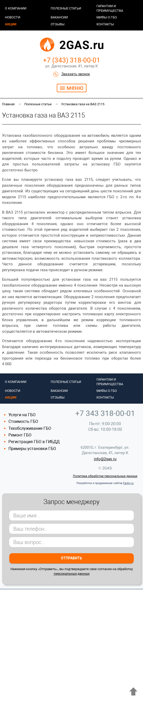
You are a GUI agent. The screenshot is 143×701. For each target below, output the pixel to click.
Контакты (105, 24)
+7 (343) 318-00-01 (71, 60)
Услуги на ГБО (22, 414)
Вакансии (59, 17)
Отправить (71, 558)
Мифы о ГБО (106, 17)
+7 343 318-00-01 (105, 413)
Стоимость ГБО (23, 421)
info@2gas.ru (105, 459)
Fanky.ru (128, 483)
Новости (12, 17)
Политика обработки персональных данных (105, 476)
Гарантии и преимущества (109, 8)
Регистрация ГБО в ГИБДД (34, 441)
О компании (15, 8)
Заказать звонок (75, 74)
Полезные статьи (66, 8)
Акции (10, 24)
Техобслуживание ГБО (29, 428)
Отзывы (57, 24)
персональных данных (72, 574)
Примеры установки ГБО (32, 448)
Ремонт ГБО (19, 435)
